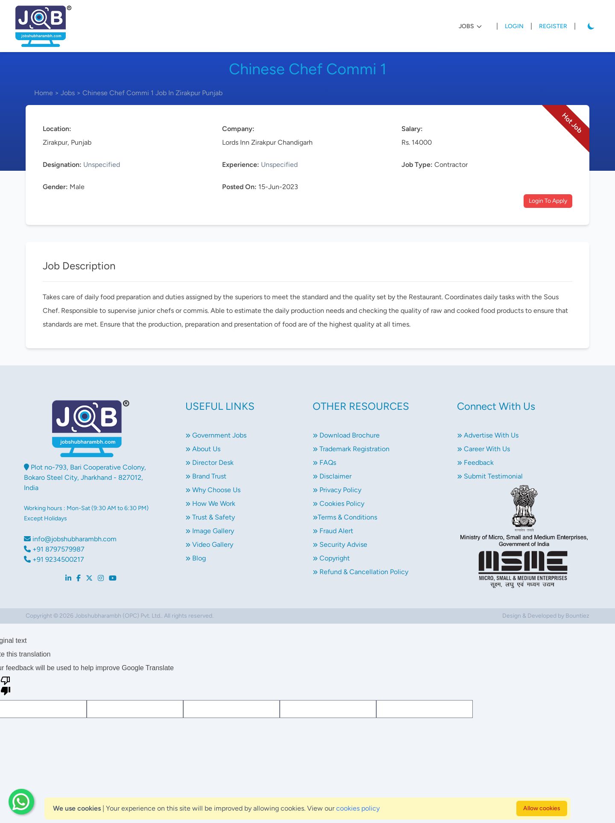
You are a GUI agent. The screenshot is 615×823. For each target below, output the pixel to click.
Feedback (475, 462)
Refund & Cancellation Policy (360, 572)
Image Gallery (209, 531)
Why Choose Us (212, 490)
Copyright (331, 558)
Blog (195, 558)
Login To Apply (548, 200)
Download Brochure (346, 435)
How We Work (210, 503)
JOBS (471, 26)
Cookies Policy (338, 503)
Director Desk (209, 462)
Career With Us (483, 449)
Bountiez (577, 615)
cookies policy (358, 808)
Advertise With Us (487, 435)
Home (43, 93)
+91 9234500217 (54, 559)
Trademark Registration (351, 449)
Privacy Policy (337, 490)
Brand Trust (205, 476)
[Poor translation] (5, 685)
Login (514, 26)
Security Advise (340, 544)
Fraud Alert (333, 531)
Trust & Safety (210, 517)
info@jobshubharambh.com (70, 539)
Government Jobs (215, 435)
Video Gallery (209, 544)
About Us (202, 449)
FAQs (324, 462)
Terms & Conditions (345, 517)
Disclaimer (332, 476)
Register (553, 26)
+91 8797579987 (54, 549)
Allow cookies (541, 808)
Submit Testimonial (490, 476)
